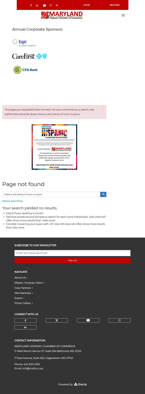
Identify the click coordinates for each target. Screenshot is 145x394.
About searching (12, 201)
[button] (103, 108)
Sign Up (72, 260)
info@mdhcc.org (32, 368)
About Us (20, 277)
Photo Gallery (22, 303)
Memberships (22, 293)
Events (18, 298)
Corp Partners (22, 287)
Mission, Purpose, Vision (28, 282)
